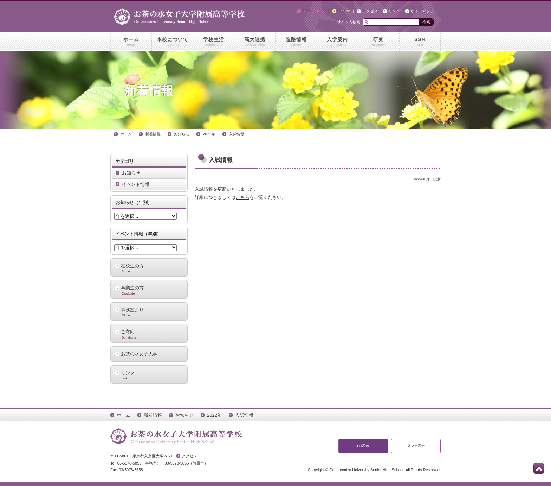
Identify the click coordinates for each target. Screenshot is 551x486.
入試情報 (236, 134)
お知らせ (181, 134)
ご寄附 (149, 334)
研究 (378, 42)
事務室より (149, 312)
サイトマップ (422, 11)
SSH (420, 42)
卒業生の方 (149, 290)
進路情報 (296, 42)
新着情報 (153, 134)
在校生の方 (149, 268)
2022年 (209, 134)
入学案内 (337, 42)
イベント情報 (135, 184)
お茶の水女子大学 (139, 353)
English (344, 11)
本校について (172, 42)
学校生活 (213, 42)
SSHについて (314, 11)
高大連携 (254, 42)
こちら (242, 197)
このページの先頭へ (538, 468)
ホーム (131, 42)
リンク (394, 11)
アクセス (370, 11)
